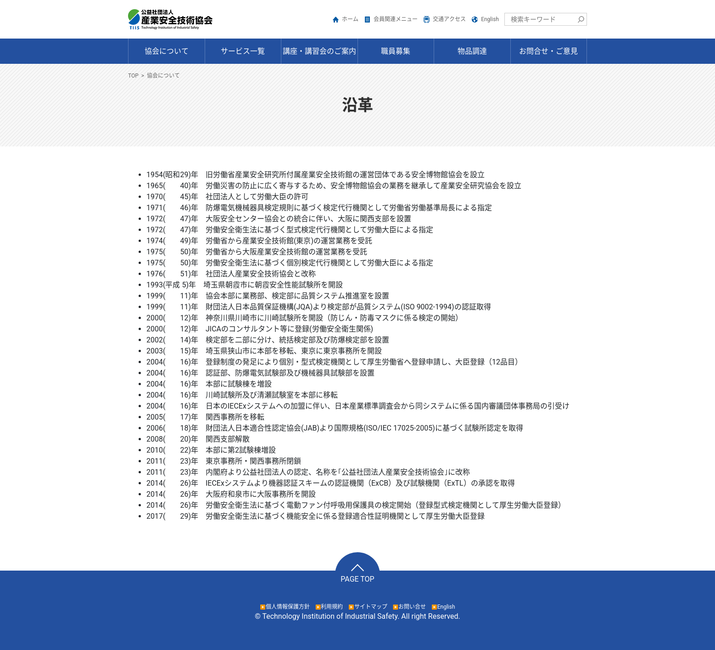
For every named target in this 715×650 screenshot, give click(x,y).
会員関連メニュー (396, 19)
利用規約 (332, 607)
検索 (580, 19)
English (490, 19)
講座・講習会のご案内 (319, 51)
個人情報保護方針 (288, 607)
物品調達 (472, 51)
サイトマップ (370, 607)
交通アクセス (449, 19)
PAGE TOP (357, 579)
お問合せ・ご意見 (548, 51)
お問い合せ (412, 607)
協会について (167, 51)
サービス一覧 (243, 51)
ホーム (350, 19)
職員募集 (395, 51)
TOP (133, 76)
